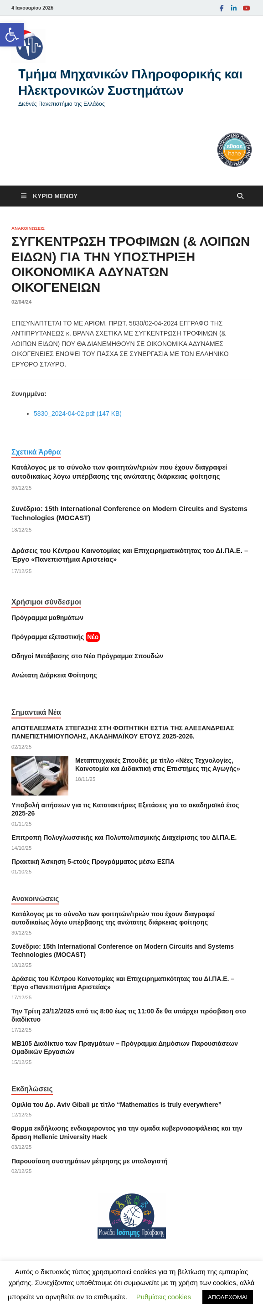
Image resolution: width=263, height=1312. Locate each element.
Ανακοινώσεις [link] (28, 228)
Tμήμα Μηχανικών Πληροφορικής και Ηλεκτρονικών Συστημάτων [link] (130, 82)
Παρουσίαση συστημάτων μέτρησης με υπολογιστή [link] (89, 1161)
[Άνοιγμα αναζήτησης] (240, 196)
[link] (12, 34)
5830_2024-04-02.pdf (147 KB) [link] (78, 413)
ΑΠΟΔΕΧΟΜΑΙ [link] (228, 1297)
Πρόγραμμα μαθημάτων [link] (47, 617)
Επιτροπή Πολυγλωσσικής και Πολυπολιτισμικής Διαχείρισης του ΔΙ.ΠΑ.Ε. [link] (124, 837)
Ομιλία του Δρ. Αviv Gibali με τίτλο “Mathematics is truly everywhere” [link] (116, 1104)
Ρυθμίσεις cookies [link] (163, 1297)
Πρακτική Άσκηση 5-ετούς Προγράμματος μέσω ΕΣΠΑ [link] (93, 861)
